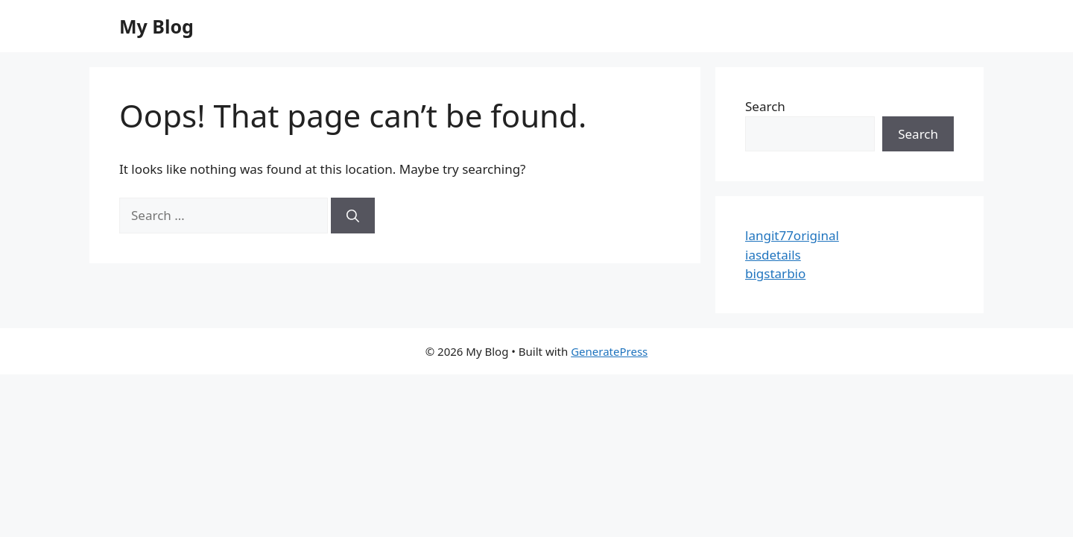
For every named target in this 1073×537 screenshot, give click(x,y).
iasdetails (773, 254)
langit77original (792, 235)
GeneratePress (609, 351)
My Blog (156, 26)
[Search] (353, 215)
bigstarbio (775, 273)
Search (765, 106)
